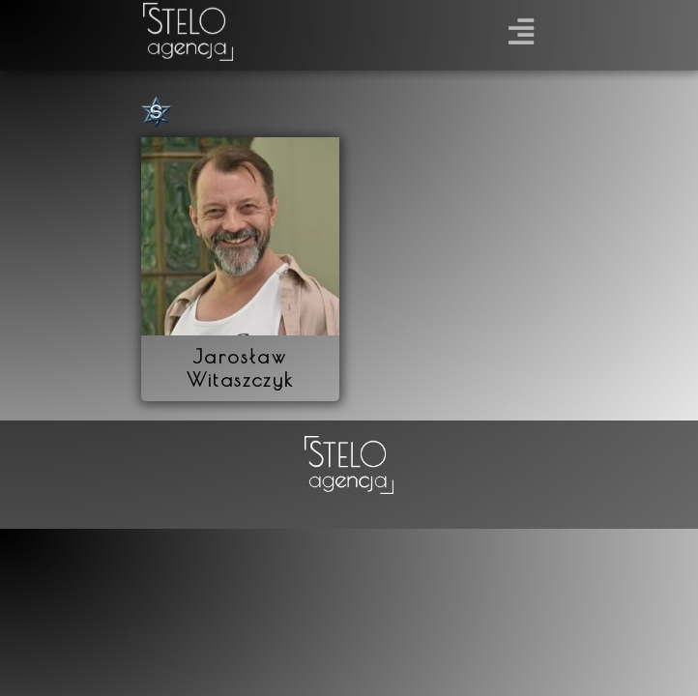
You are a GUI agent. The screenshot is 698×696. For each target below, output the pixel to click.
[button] (521, 24)
